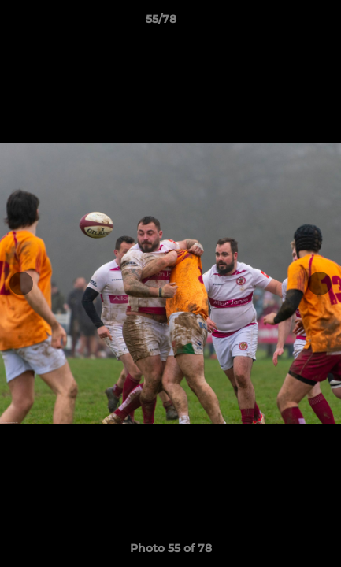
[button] (284, 23)
